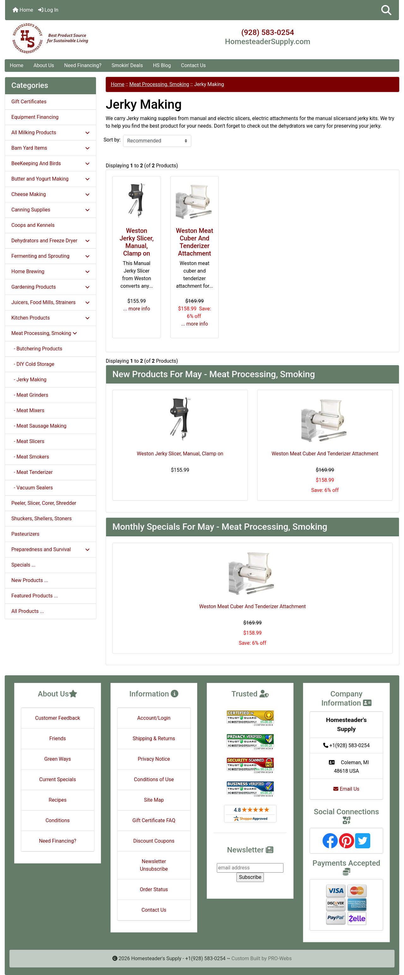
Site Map (154, 800)
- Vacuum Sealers (32, 488)
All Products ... (27, 611)
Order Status (154, 889)
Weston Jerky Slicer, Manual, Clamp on (137, 242)
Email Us (346, 789)
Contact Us (193, 65)
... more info (136, 309)
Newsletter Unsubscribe (154, 865)
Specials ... (23, 565)
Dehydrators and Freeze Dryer (50, 241)
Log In (48, 10)
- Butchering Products (36, 349)
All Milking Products (50, 133)
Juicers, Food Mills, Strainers (50, 302)
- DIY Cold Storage (32, 364)
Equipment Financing (34, 117)
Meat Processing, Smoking (159, 84)
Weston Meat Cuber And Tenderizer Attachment (194, 242)
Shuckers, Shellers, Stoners (41, 519)
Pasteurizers (25, 534)
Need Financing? (82, 65)
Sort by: (112, 140)
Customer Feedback (57, 718)
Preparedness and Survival (50, 549)
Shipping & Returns (154, 738)
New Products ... (29, 580)
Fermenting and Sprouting (50, 256)
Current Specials (57, 779)
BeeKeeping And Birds (50, 163)
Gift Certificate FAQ (154, 820)
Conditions (57, 820)
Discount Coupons (154, 841)
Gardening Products (50, 287)
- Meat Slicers (28, 441)
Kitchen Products (50, 318)
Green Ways (57, 759)
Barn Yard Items (50, 148)
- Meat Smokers (30, 457)
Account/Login (153, 718)
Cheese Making (50, 194)
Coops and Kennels (33, 225)
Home (23, 10)
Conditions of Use (154, 779)
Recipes (57, 800)
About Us (43, 65)
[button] (386, 10)
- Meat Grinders (29, 395)
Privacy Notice (154, 759)
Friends (57, 738)
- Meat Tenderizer (32, 472)
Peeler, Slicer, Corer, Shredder (43, 503)
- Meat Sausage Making (39, 426)
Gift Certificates (28, 102)
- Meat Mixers (28, 410)
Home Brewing (50, 271)
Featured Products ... (34, 596)
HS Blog (162, 65)
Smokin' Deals (127, 65)
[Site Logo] (71, 38)
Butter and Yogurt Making (50, 179)
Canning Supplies (50, 210)
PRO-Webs (280, 958)
